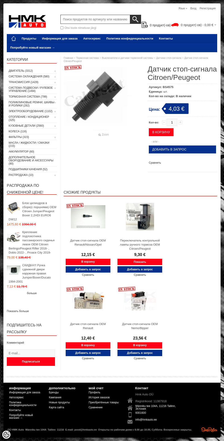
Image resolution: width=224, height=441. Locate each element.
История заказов (99, 397)
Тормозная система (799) (28, 96)
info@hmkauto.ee (146, 419)
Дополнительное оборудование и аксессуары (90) (31, 160)
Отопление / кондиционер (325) (29, 118)
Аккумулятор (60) (21, 151)
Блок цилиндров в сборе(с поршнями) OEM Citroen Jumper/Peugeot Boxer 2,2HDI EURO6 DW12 (32, 211)
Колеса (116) (18, 131)
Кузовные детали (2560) (26, 125)
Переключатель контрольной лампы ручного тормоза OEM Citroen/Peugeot (140, 244)
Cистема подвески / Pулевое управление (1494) (31, 89)
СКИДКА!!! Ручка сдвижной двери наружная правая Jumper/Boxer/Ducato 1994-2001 (30, 273)
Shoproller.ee (209, 429)
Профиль (94, 392)
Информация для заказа (60, 38)
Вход (193, 8)
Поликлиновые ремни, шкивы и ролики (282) (31, 104)
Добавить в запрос (169, 149)
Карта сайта (56, 407)
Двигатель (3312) (21, 70)
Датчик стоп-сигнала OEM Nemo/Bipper (140, 326)
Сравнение (96, 407)
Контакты (166, 38)
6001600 (140, 412)
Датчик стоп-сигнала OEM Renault (88, 326)
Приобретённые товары (104, 402)
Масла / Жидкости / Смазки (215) (29, 144)
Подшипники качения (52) (28, 169)
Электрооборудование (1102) (30, 111)
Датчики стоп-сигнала (168, 58)
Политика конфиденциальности (129, 38)
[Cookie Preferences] (6, 435)
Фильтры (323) (19, 137)
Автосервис (92, 38)
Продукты (29, 38)
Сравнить (155, 162)
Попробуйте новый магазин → (32, 47)
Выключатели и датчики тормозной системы (127, 58)
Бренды (54, 392)
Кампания (55, 397)
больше (32, 293)
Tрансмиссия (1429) (23, 82)
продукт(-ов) (156, 25)
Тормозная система (87, 58)
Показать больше (18, 311)
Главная (68, 58)
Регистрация (208, 8)
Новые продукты (59, 402)
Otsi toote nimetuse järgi (80, 28)
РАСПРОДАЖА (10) (21, 175)
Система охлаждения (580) (29, 76)
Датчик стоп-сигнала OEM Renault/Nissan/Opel (88, 242)
